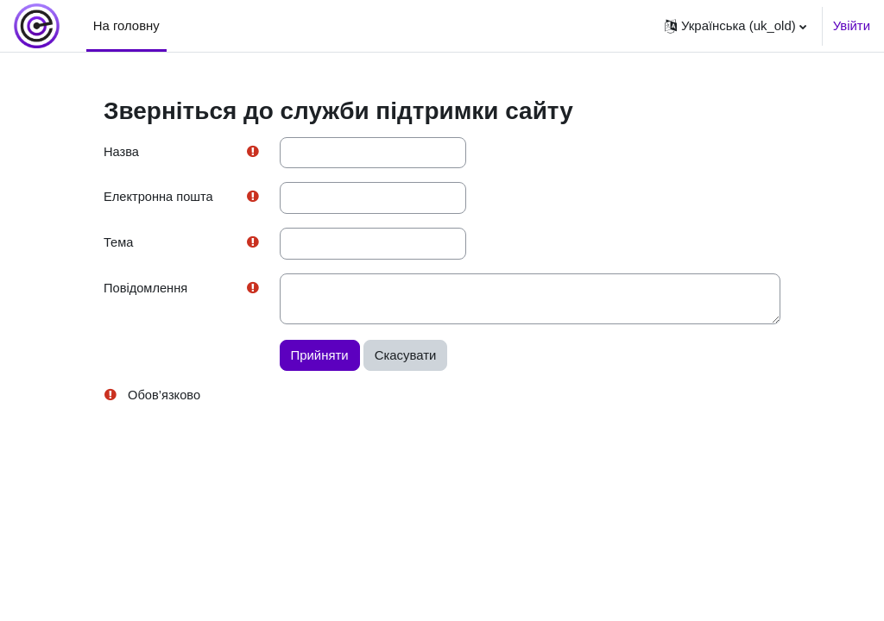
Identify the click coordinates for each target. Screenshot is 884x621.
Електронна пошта (159, 198)
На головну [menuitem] (126, 25)
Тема (119, 243)
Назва (122, 152)
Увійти (851, 25)
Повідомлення (146, 290)
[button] (735, 26)
